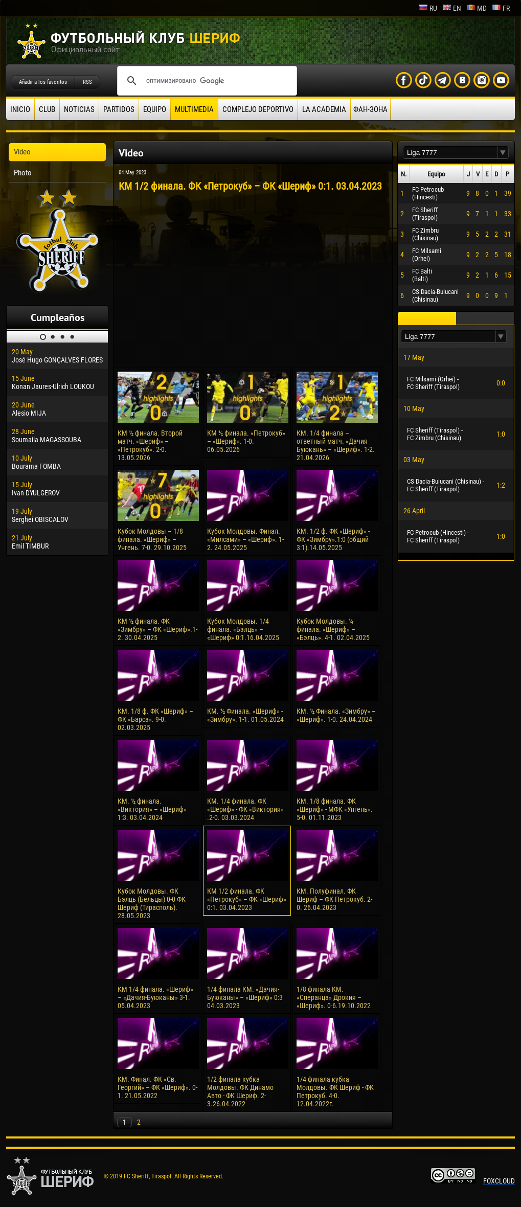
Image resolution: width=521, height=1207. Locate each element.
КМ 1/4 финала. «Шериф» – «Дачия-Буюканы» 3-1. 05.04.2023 (155, 997)
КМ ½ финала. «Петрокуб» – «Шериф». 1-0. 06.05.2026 (246, 441)
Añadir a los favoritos (43, 82)
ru (428, 8)
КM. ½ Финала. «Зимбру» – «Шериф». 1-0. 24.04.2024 (336, 715)
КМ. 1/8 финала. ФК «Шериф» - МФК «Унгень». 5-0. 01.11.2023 (335, 809)
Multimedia (194, 109)
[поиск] (205, 81)
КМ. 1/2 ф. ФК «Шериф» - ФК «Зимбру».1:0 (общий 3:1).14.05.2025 (333, 539)
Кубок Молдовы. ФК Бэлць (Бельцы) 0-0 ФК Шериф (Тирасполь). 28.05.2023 (152, 903)
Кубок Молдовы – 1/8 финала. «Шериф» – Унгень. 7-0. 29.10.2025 (152, 539)
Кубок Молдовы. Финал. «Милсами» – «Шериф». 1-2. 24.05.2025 (245, 539)
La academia (324, 109)
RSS (87, 82)
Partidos (118, 109)
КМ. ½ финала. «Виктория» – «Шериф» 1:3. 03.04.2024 (152, 809)
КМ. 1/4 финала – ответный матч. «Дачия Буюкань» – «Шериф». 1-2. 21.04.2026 (336, 445)
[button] (503, 152)
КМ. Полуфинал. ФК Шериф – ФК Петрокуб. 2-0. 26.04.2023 (334, 899)
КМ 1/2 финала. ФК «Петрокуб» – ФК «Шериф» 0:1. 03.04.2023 (246, 899)
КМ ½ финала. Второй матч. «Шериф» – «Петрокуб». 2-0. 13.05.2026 (150, 445)
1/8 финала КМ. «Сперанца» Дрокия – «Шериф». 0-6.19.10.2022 (334, 997)
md (476, 8)
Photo (23, 172)
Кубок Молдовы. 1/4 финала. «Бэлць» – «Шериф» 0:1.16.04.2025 (243, 629)
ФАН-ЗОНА (370, 109)
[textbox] (450, 152)
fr (501, 8)
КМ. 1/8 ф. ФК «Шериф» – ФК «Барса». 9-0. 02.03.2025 (155, 719)
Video (22, 151)
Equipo (154, 109)
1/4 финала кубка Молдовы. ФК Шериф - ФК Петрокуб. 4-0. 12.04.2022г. (335, 1091)
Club (47, 109)
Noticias (79, 109)
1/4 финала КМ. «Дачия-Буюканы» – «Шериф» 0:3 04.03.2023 (245, 997)
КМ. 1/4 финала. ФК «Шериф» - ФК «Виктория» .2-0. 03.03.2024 (245, 809)
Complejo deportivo (257, 109)
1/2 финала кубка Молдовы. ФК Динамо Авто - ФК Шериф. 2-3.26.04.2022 (240, 1091)
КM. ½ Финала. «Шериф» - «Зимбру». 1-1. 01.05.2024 (245, 715)
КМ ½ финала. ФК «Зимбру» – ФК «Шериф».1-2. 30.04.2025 (157, 629)
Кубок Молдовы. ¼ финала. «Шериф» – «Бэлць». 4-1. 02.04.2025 (333, 629)
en (451, 8)
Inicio (20, 109)
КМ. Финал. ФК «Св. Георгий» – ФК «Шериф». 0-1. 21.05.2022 (157, 1087)
